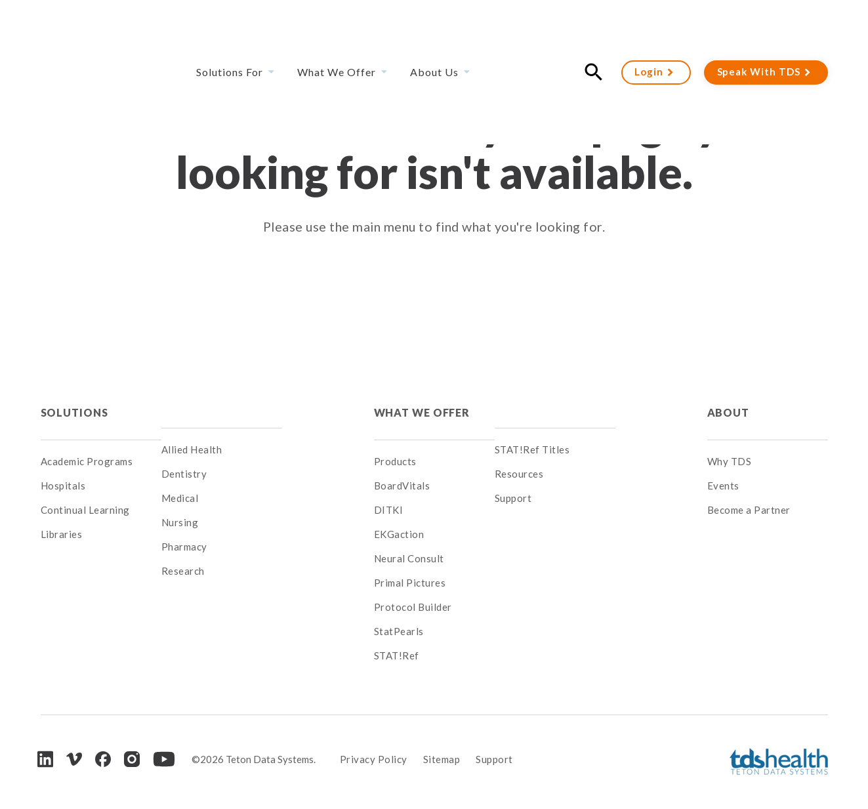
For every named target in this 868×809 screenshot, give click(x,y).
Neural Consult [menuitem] (409, 546)
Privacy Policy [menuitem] (373, 747)
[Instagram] (132, 747)
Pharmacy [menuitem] (184, 546)
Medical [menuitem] (180, 498)
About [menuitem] (728, 406)
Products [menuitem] (395, 449)
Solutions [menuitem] (74, 406)
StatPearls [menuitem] (399, 619)
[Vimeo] (74, 748)
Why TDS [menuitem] (729, 449)
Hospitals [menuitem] (63, 474)
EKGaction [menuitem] (399, 522)
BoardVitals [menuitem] (402, 474)
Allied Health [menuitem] (191, 449)
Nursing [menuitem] (180, 522)
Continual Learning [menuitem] (85, 498)
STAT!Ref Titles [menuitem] (532, 449)
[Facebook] (103, 747)
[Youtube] (164, 747)
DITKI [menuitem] (388, 498)
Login (648, 35)
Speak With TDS (758, 35)
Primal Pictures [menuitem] (410, 571)
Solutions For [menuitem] (229, 36)
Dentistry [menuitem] (184, 474)
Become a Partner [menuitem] (749, 498)
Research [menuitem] (183, 571)
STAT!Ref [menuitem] (396, 644)
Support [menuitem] (513, 498)
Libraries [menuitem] (62, 522)
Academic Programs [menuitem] (87, 449)
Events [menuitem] (723, 474)
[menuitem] (221, 406)
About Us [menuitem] (434, 36)
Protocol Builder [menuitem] (413, 595)
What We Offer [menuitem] (336, 36)
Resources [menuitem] (519, 474)
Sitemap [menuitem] (442, 747)
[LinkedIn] (45, 747)
